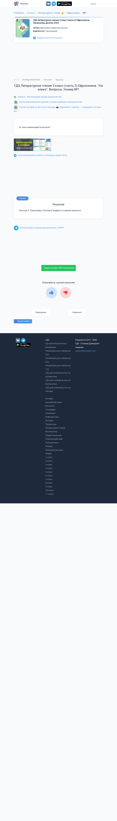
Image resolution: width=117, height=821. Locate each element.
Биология (49, 406)
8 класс (48, 483)
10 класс (49, 490)
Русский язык (51, 442)
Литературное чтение (55, 428)
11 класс (49, 494)
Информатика (52, 417)
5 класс (48, 472)
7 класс (48, 479)
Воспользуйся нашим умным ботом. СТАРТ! (39, 227)
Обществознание (53, 435)
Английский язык (53, 402)
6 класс (48, 475)
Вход (93, 3)
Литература (50, 424)
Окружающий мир (53, 439)
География (50, 409)
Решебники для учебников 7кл (57, 367)
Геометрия (50, 413)
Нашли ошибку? (22, 321)
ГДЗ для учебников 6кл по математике (57, 382)
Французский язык (54, 450)
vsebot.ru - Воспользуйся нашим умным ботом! (38, 97)
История (49, 420)
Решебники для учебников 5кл (57, 353)
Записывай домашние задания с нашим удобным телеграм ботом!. (48, 102)
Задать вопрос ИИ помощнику (59, 268)
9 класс (48, 486)
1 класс (48, 457)
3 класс (48, 464)
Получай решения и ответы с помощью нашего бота (40, 155)
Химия (48, 453)
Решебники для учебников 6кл (57, 360)
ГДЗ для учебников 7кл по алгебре (57, 389)
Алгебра (49, 398)
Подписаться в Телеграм (47, 38)
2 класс (48, 461)
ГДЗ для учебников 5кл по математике (57, 375)
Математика (51, 431)
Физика (48, 446)
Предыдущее (40, 312)
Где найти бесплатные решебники (55, 345)
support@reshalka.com (85, 351)
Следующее (77, 312)
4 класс (48, 468)
